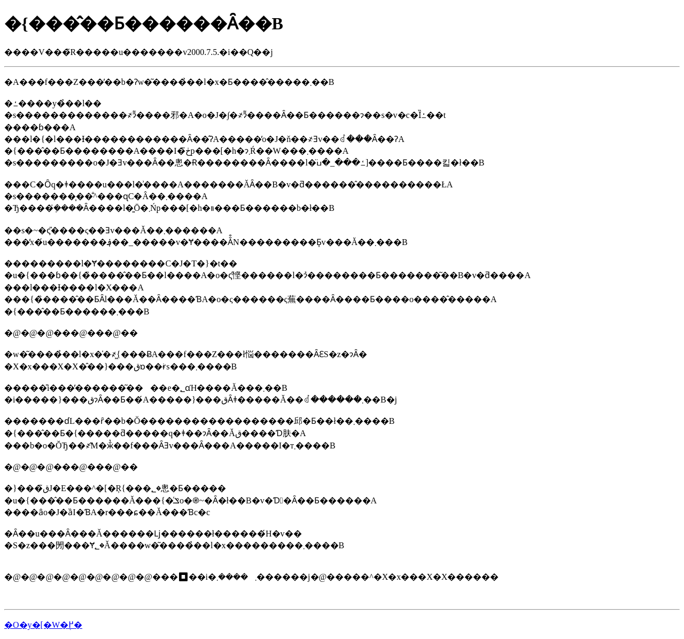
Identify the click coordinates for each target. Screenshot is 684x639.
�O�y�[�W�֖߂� (43, 624)
